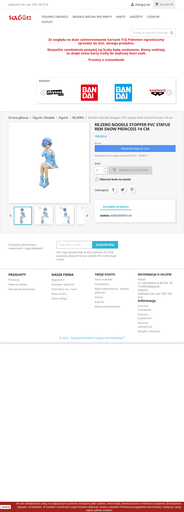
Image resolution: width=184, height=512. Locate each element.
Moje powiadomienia (107, 306)
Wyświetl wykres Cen (135, 148)
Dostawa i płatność (63, 284)
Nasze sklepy (59, 298)
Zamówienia (102, 284)
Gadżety (136, 17)
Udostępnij (113, 189)
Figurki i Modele (55, 17)
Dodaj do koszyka (130, 170)
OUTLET (47, 22)
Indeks (105, 215)
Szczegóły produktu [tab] (116, 206)
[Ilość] (99, 170)
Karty (120, 17)
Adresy (99, 297)
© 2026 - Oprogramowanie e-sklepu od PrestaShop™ (92, 338)
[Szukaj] (153, 32)
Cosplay (153, 17)
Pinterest (131, 189)
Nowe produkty (17, 284)
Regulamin (58, 279)
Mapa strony (59, 293)
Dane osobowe (103, 279)
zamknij (5, 507)
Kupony (99, 302)
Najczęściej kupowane (21, 289)
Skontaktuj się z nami (64, 289)
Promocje (14, 279)
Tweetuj (122, 189)
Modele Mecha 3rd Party (92, 17)
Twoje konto (105, 274)
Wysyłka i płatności (149, 331)
